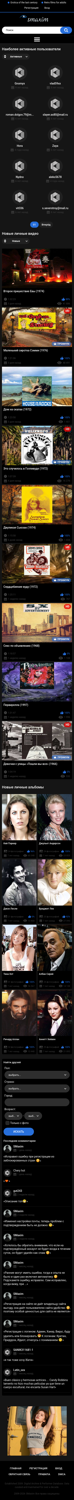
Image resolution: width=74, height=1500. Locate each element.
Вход (47, 8)
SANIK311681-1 (23, 1349)
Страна (9, 1081)
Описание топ (15, 1201)
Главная (16, 1468)
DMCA (62, 1474)
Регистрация (31, 8)
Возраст (10, 1109)
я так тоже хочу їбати (18, 1360)
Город (8, 1095)
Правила (44, 1474)
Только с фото (19, 1123)
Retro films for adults (55, 2)
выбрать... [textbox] (15, 1074)
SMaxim (18, 1146)
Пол (7, 1068)
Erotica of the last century (23, 2)
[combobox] (37, 1075)
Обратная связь (19, 1474)
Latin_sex (19, 1370)
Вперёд (46, 224)
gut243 (17, 1190)
